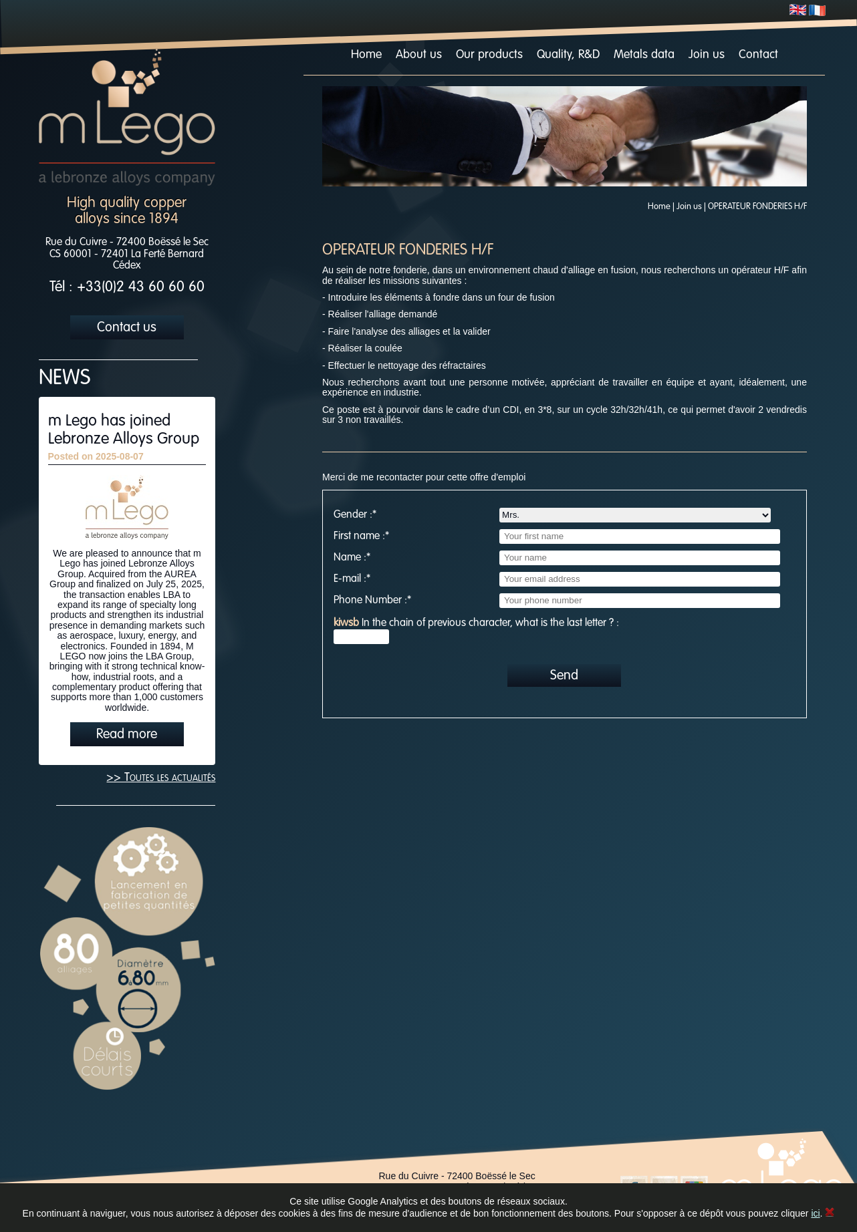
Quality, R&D (568, 55)
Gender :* (355, 515)
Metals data (644, 55)
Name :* (352, 558)
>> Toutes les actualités (160, 778)
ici (815, 1213)
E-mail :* (352, 579)
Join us (707, 55)
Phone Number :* (372, 600)
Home (366, 55)
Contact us (126, 328)
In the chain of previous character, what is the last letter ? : (476, 623)
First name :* (361, 536)
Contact (758, 55)
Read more (126, 735)
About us (419, 55)
